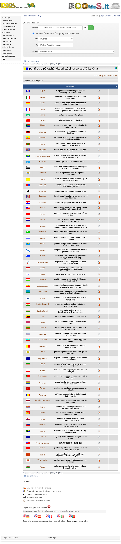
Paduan (42, 352)
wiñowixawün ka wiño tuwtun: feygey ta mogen (70, 340)
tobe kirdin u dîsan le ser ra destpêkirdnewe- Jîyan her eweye (70, 311)
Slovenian (42, 424)
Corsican (42, 191)
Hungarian (42, 279)
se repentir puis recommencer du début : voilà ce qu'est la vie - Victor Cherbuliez (70, 110)
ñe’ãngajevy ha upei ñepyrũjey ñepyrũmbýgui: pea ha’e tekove (70, 269)
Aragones (42, 137)
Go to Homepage (33, 61)
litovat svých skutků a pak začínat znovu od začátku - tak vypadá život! (70, 208)
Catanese (42, 185)
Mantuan (42, 334)
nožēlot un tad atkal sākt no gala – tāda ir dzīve (70, 322)
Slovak (42, 419)
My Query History (35, 16)
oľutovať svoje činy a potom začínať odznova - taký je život (70, 419)
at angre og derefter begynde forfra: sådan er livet (70, 214)
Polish (42, 371)
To (37, 45)
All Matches (49, 34)
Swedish (43, 437)
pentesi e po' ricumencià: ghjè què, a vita (70, 191)
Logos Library (27, 64)
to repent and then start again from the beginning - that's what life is (70, 92)
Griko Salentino (42, 263)
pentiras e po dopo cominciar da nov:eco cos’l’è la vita (70, 334)
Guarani (42, 268)
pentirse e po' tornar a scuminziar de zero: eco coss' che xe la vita (70, 449)
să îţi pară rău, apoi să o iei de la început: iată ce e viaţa (70, 395)
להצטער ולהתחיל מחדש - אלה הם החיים (70, 274)
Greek (42, 256)
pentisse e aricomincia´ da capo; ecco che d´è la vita (70, 389)
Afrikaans (42, 125)
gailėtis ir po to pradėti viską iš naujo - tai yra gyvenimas (70, 328)
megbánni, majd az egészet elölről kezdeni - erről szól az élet (70, 280)
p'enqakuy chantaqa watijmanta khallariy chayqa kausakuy (70, 383)
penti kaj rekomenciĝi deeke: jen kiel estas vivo (70, 232)
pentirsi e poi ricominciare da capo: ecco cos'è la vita (70, 98)
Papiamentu (42, 359)
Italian (42, 98)
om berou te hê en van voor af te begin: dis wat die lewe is (70, 126)
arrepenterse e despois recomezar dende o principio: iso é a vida (70, 251)
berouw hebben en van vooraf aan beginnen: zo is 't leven (71, 220)
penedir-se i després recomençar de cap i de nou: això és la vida (71, 180)
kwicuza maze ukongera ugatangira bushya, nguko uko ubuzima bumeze (70, 292)
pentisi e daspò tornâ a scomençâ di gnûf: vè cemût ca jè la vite (70, 244)
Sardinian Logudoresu (42, 400)
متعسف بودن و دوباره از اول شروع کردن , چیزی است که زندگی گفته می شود (70, 365)
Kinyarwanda (42, 291)
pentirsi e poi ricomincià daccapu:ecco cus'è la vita (70, 174)
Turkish (42, 455)
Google (36, 64)
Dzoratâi (43, 226)
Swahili (42, 431)
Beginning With (61, 34)
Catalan (42, 180)
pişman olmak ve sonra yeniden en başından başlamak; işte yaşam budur (70, 455)
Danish (42, 214)
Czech (42, 207)
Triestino (43, 448)
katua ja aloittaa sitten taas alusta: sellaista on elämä (70, 238)
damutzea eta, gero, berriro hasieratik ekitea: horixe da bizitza (70, 144)
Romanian (42, 395)
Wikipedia (54, 64)
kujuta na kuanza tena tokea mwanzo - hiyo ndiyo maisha (70, 431)
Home (25, 16)
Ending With (73, 34)
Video (61, 64)
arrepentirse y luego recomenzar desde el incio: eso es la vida (70, 104)
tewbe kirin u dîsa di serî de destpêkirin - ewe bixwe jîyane (70, 305)
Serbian (42, 407)
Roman (42, 388)
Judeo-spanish (42, 286)
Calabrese (42, 173)
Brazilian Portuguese (42, 156)
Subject (35, 51)
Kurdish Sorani (42, 311)
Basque (42, 144)
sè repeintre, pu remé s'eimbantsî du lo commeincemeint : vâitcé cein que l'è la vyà (70, 226)
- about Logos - (52, 538)
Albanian (42, 132)
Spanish (42, 103)
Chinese (42, 120)
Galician (42, 251)
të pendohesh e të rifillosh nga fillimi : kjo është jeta (70, 132)
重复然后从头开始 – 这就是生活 (70, 120)
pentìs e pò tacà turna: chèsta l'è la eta (70, 162)
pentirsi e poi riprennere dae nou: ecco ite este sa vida (70, 401)
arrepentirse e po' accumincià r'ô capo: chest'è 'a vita (71, 346)
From (36, 39)
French (42, 110)
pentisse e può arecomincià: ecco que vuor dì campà (70, 461)
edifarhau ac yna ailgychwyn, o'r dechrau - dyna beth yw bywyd (70, 467)
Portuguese (42, 376)
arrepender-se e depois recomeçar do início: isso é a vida (71, 377)
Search (35, 28)
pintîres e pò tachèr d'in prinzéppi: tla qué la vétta (70, 150)
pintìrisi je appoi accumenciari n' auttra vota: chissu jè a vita (71, 186)
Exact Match (38, 34)
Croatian (43, 202)
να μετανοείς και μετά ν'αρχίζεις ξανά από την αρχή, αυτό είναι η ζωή (70, 257)
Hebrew (42, 274)
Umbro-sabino (43, 460)
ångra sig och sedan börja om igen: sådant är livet (70, 437)
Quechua (42, 383)
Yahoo (48, 64)
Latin (42, 316)
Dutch (42, 219)
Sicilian (42, 412)
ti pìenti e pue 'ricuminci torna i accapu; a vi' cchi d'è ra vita (71, 197)
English (42, 91)
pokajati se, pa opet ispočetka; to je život (70, 202)
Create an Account (113, 16)
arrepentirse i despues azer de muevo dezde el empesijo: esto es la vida (71, 286)
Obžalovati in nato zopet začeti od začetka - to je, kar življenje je (70, 425)
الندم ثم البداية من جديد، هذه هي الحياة (70, 115)
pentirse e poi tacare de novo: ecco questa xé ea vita (70, 353)
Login (102, 16)
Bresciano (42, 162)
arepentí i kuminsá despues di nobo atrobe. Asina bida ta (70, 359)
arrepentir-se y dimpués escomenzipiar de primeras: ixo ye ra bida (70, 138)
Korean (42, 299)
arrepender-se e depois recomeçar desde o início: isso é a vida (70, 156)
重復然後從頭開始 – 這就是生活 (70, 443)
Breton (42, 168)
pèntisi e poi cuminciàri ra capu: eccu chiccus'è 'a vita (70, 413)
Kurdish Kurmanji (42, 304)
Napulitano (42, 347)
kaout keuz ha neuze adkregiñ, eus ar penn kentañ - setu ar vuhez (70, 168)
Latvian (42, 322)
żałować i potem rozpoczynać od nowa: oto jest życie (70, 371)
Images (42, 64)
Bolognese (42, 149)
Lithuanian (42, 327)
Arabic (42, 115)
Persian (42, 364)
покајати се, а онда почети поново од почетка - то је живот (71, 407)
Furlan (42, 244)
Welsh (42, 467)
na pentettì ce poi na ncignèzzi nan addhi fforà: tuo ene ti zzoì (70, 263)
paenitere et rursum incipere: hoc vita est (70, 316)
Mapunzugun (42, 340)
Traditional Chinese (42, 443)
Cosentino (42, 196)
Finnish (42, 238)
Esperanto (42, 231)
